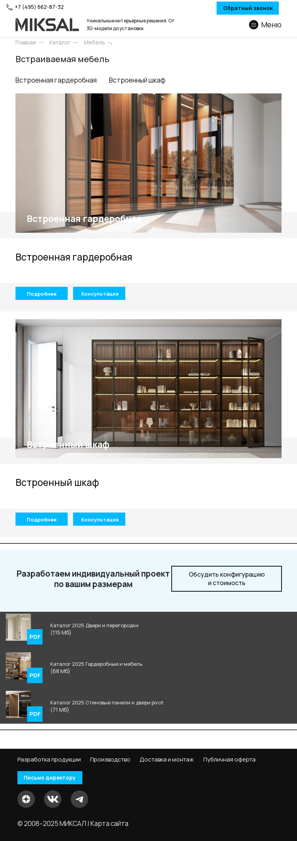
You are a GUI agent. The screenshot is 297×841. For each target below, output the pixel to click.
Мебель (94, 42)
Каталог (60, 42)
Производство (110, 759)
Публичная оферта (229, 759)
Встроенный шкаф (150, 84)
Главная (25, 42)
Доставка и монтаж (167, 759)
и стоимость (227, 587)
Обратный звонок (234, 8)
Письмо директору (54, 778)
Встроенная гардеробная (58, 84)
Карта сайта (109, 823)
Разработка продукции (49, 759)
